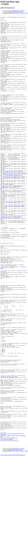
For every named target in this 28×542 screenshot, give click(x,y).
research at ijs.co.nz (10, 7)
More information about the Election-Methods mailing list (13, 540)
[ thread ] (17, 13)
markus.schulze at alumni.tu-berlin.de (14, 243)
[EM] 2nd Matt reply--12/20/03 (17, 10)
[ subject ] (22, 13)
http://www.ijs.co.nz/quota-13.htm (9, 523)
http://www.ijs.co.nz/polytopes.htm (9, 525)
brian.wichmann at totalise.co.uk (13, 207)
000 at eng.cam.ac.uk (8, 448)
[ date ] (13, 13)
